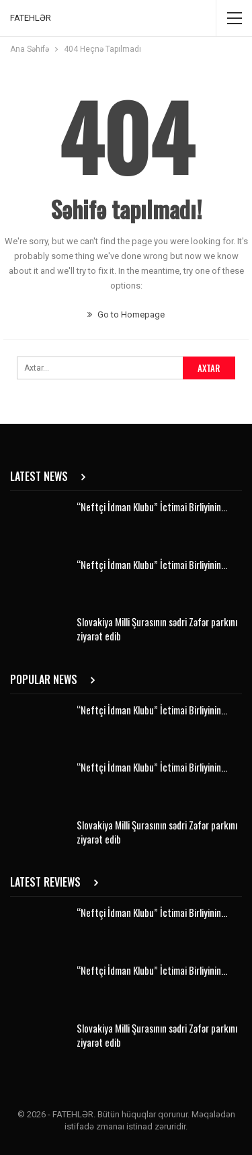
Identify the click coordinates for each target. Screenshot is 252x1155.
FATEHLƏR (30, 18)
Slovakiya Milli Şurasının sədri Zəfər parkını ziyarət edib (157, 628)
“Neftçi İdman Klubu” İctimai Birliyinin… (152, 506)
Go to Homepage (126, 314)
